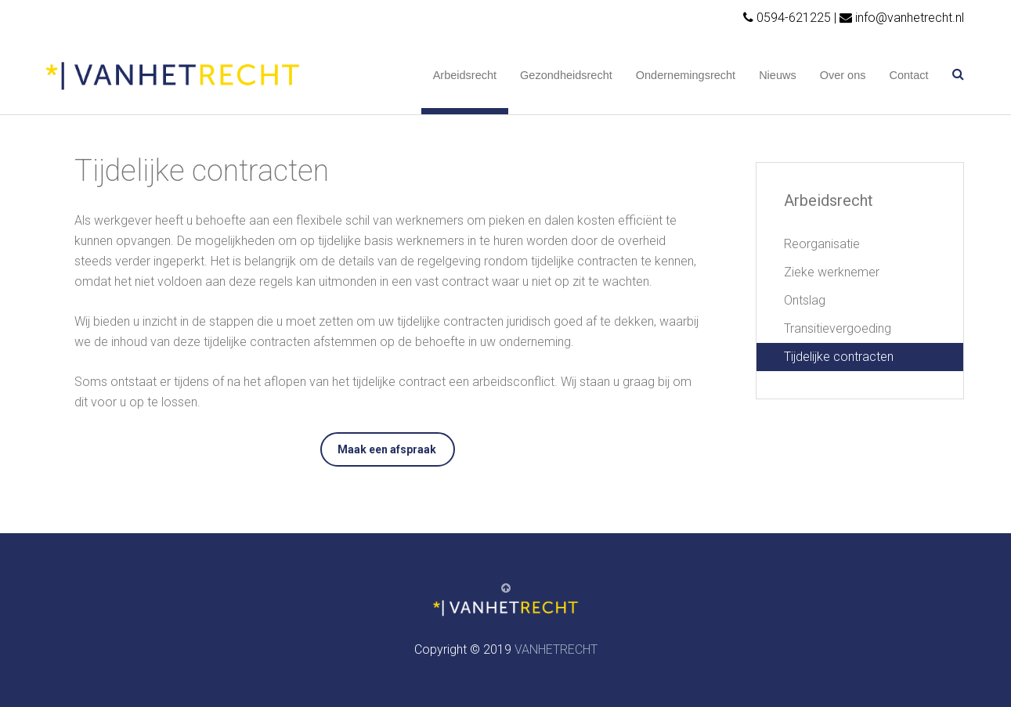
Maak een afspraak (387, 449)
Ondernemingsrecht (685, 75)
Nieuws (777, 75)
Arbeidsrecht (464, 75)
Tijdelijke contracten (839, 356)
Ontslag (804, 300)
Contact (909, 75)
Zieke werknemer (831, 272)
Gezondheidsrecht (566, 75)
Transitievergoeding (837, 328)
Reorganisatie (822, 243)
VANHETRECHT (556, 649)
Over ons (843, 75)
